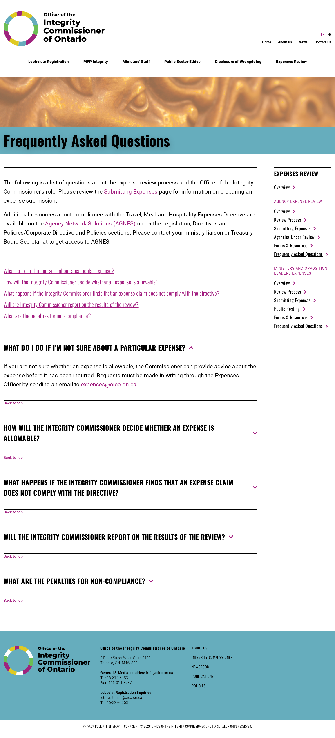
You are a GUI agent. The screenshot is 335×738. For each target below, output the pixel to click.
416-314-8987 (120, 683)
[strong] (298, 201)
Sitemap (114, 726)
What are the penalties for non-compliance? (47, 315)
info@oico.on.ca (159, 673)
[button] (130, 347)
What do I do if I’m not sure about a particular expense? (59, 270)
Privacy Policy (93, 726)
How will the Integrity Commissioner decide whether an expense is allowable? (81, 282)
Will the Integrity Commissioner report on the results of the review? (71, 304)
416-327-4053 (116, 702)
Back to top (13, 403)
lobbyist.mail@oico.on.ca (121, 697)
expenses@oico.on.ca (109, 384)
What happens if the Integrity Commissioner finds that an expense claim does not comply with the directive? (112, 293)
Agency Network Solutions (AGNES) (90, 223)
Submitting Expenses (131, 191)
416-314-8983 (116, 678)
